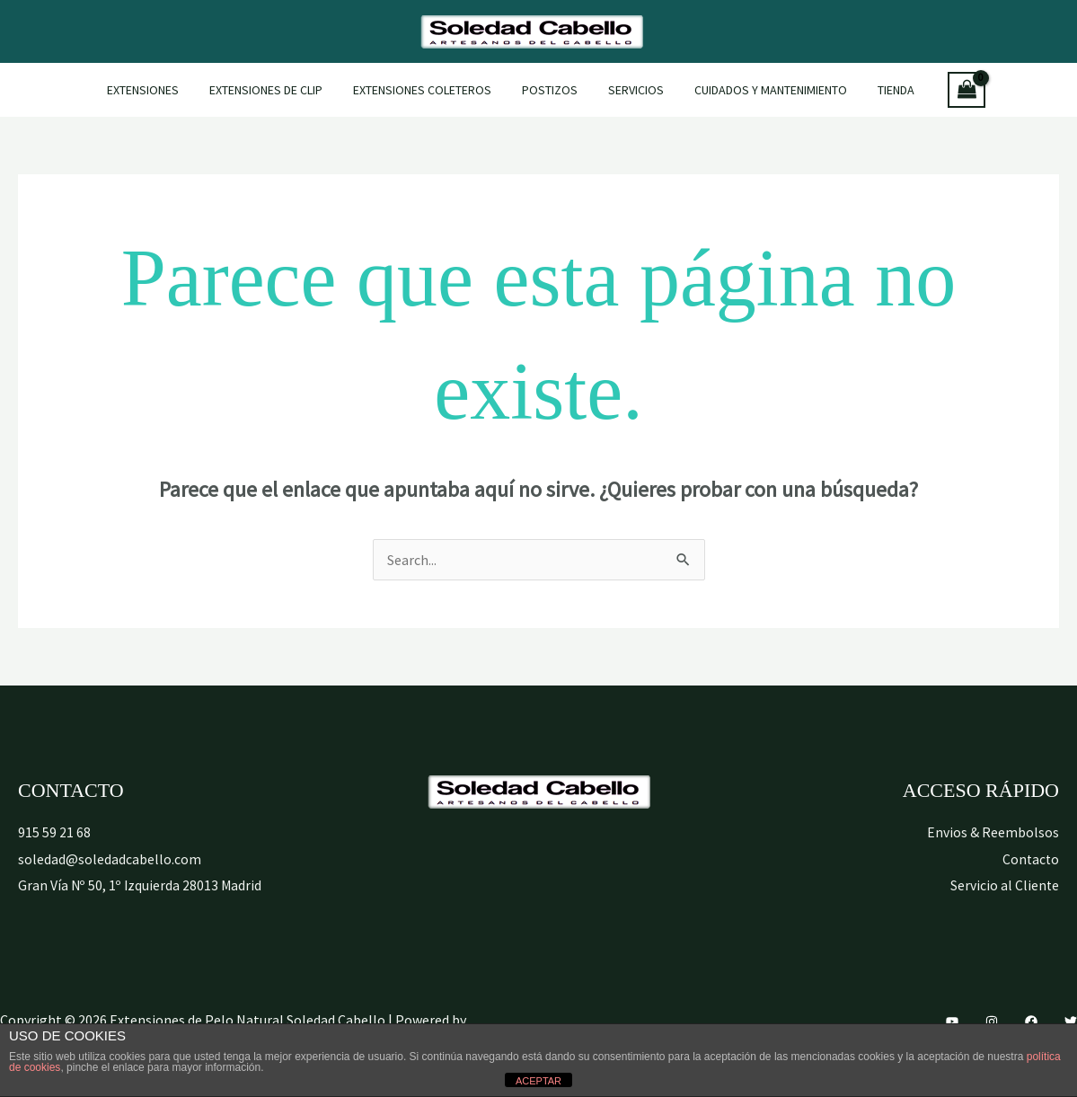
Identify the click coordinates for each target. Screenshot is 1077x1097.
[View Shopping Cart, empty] (948, 90)
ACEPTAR (538, 1080)
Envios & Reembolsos (993, 832)
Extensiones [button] (159, 90)
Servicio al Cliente (1004, 885)
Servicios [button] (630, 90)
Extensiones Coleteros (427, 90)
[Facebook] (1031, 1021)
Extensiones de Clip (276, 90)
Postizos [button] (550, 90)
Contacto (1030, 859)
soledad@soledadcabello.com (109, 859)
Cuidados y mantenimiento (760, 90)
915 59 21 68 (54, 832)
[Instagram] (991, 1021)
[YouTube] (952, 1021)
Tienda (879, 90)
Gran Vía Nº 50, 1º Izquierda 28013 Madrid (141, 885)
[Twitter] (1070, 1021)
